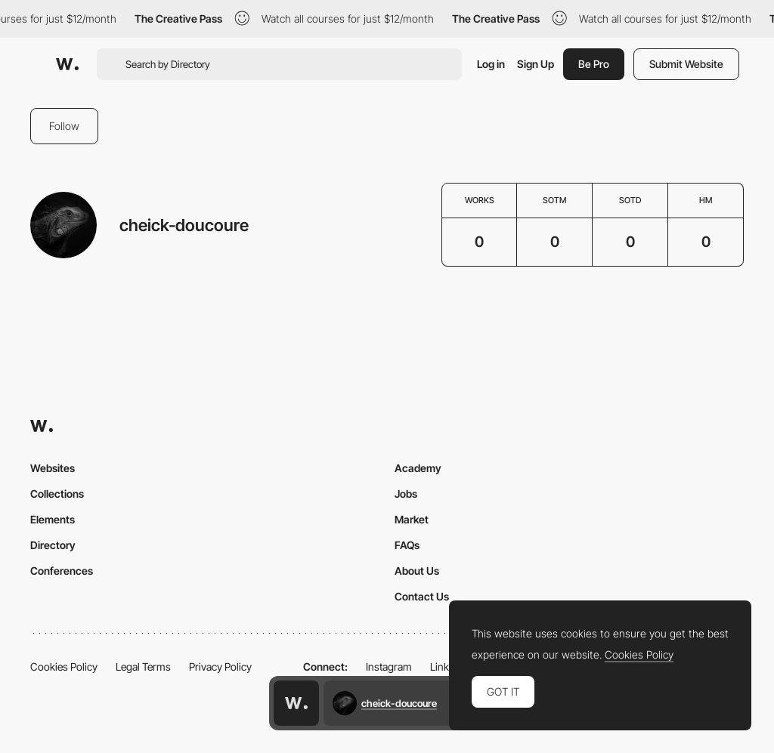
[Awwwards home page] (296, 703)
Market (412, 519)
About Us (417, 570)
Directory (53, 545)
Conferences (61, 570)
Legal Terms (143, 666)
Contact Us (422, 596)
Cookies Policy (64, 666)
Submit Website (686, 63)
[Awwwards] (67, 64)
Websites (52, 467)
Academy (418, 467)
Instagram (389, 666)
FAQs (407, 545)
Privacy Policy (220, 666)
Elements (52, 519)
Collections (57, 493)
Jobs (406, 493)
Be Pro (593, 63)
